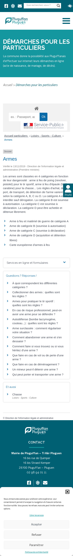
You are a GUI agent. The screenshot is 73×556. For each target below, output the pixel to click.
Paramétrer (36, 545)
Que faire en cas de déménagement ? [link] (35, 364)
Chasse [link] (17, 394)
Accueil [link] (7, 84)
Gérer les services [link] (36, 515)
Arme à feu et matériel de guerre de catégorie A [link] (39, 221)
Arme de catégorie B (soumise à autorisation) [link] (38, 225)
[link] (6, 6)
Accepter (36, 524)
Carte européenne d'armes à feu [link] (30, 244)
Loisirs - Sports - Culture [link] (46, 135)
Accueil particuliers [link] (16, 135)
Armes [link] (8, 139)
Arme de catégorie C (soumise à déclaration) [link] (37, 230)
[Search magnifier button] (58, 5)
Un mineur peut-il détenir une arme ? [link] (35, 369)
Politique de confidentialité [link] (36, 552)
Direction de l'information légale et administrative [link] (29, 418)
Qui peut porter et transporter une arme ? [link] (37, 374)
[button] (67, 492)
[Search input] (41, 5)
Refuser (36, 535)
